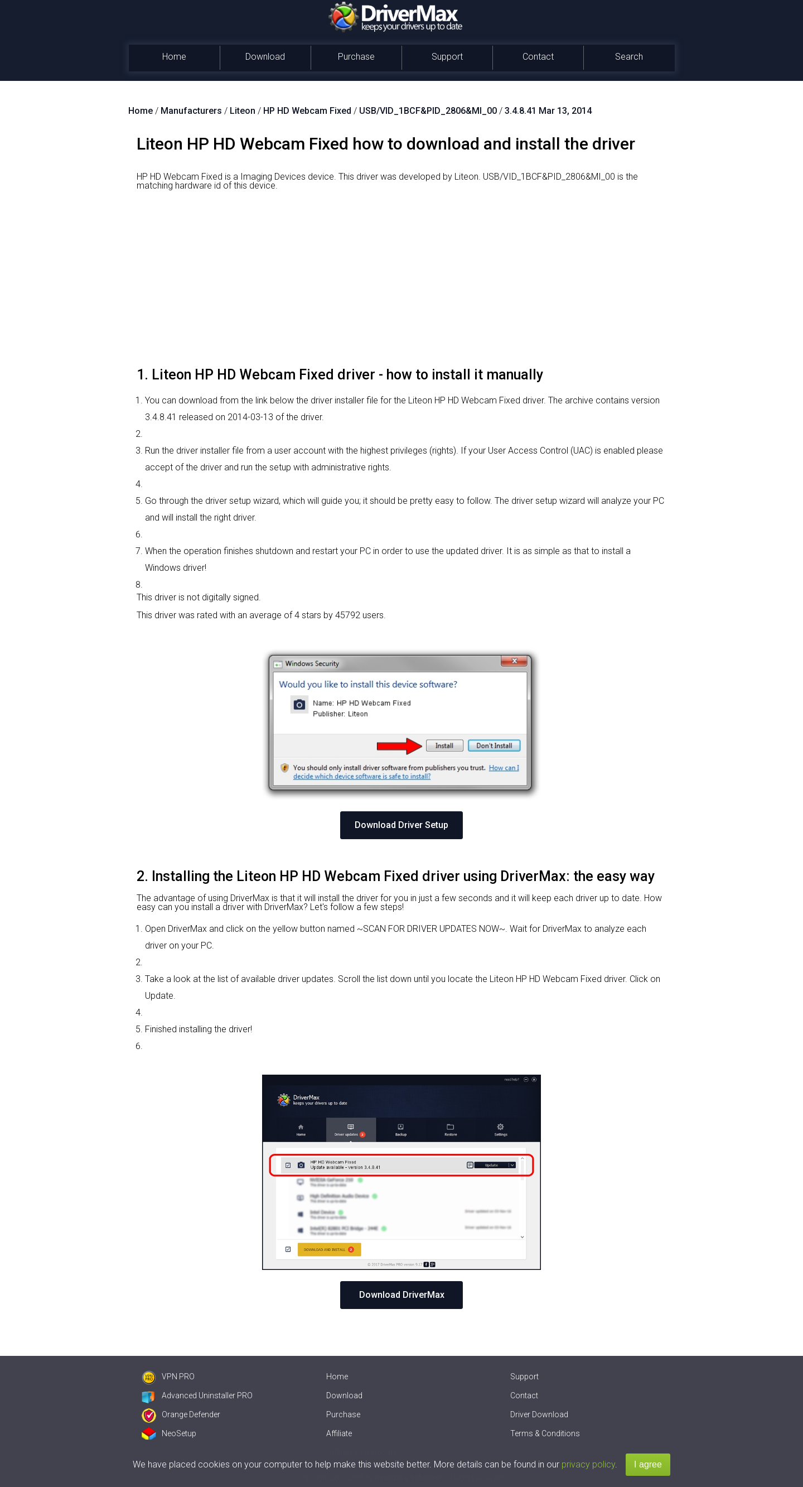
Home (174, 56)
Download (265, 56)
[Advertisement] (401, 283)
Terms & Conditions (545, 1433)
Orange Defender (181, 1414)
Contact (538, 56)
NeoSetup (169, 1433)
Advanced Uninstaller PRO (197, 1395)
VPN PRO (168, 1376)
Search (629, 56)
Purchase (356, 56)
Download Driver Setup (401, 825)
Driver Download (539, 1414)
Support (447, 56)
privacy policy (588, 1464)
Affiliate (339, 1433)
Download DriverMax (401, 1294)
